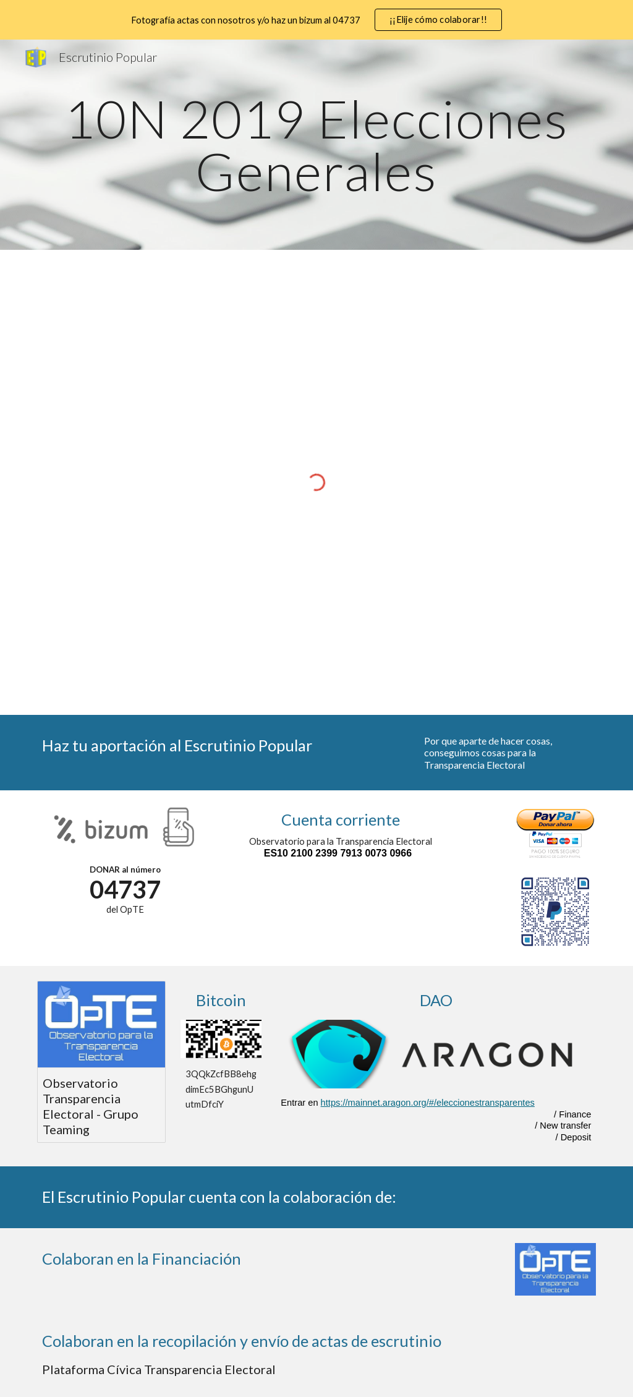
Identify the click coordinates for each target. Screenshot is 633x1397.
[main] (317, 145)
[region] (316, 20)
